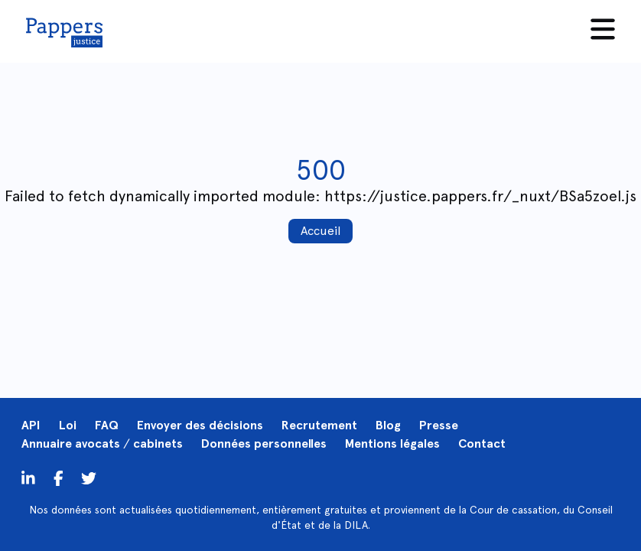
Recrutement (319, 425)
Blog (388, 425)
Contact (482, 443)
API (31, 425)
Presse (438, 425)
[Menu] (603, 29)
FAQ (107, 425)
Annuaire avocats (70, 443)
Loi (67, 425)
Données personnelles (264, 443)
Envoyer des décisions (200, 425)
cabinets (158, 443)
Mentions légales (392, 443)
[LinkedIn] (28, 477)
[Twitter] (58, 477)
